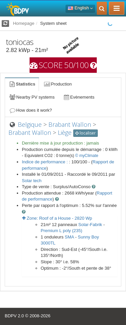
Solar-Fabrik (90, 224)
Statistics (21, 84)
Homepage (24, 23)
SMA (69, 236)
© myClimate (86, 155)
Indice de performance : (45, 161)
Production (57, 84)
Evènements (78, 97)
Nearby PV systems (31, 97)
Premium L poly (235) (61, 230)
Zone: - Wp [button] (57, 218)
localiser (85, 133)
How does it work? (30, 110)
